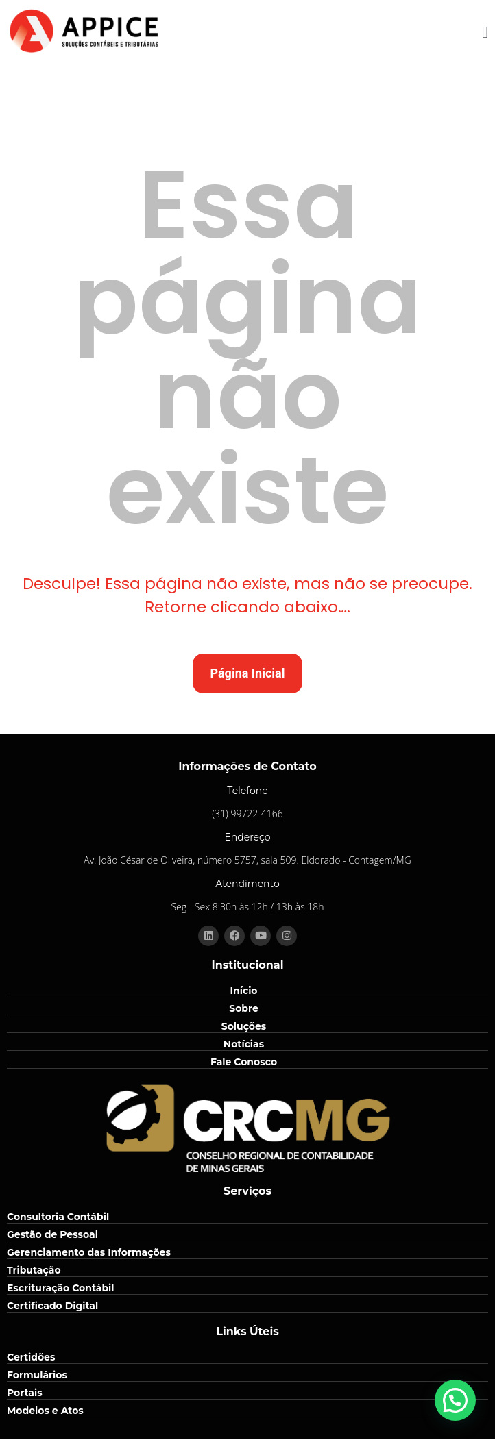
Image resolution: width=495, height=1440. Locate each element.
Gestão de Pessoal (52, 1234)
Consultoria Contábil (58, 1217)
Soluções (244, 1026)
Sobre (243, 1008)
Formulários (37, 1375)
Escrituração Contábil (60, 1288)
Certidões (31, 1357)
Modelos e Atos (45, 1410)
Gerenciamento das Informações (89, 1252)
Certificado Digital (52, 1306)
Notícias (244, 1044)
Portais (25, 1393)
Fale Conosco (243, 1062)
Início (243, 990)
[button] (455, 1400)
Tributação (34, 1270)
